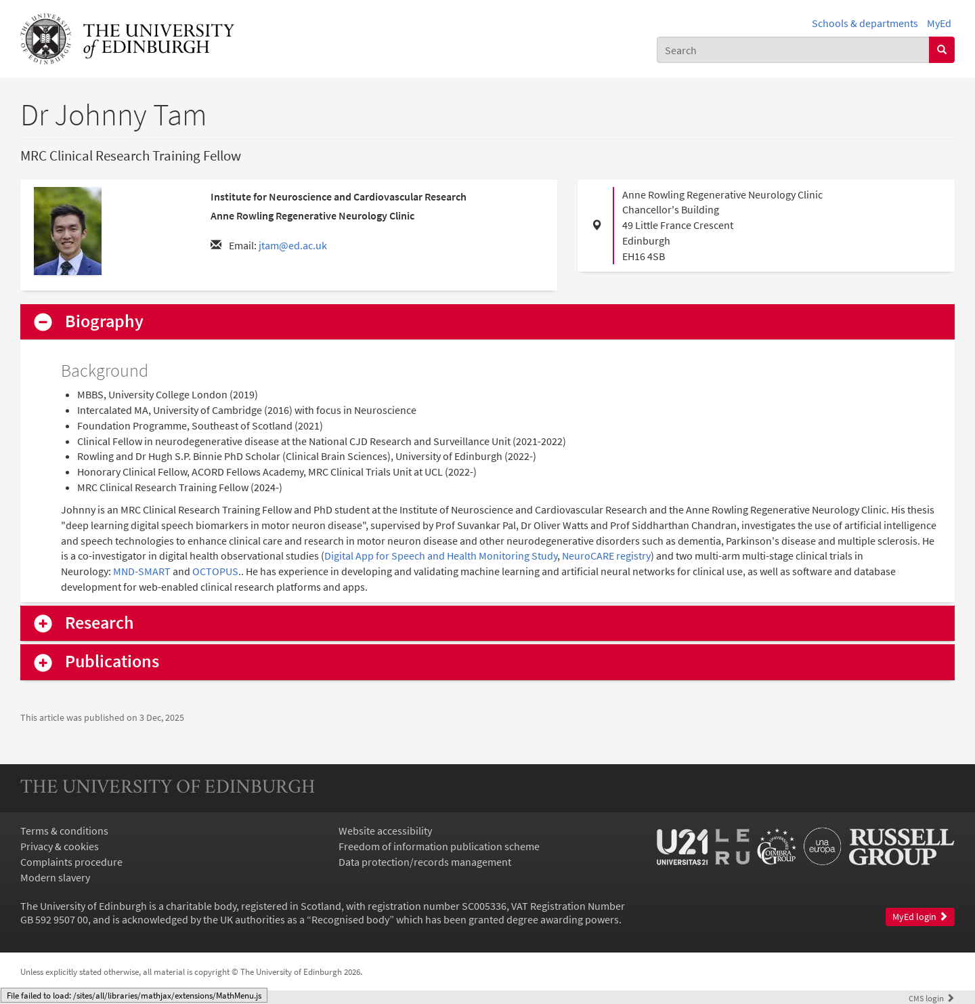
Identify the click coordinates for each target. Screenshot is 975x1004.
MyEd (939, 23)
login (932, 997)
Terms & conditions (64, 830)
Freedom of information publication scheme (439, 846)
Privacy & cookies (59, 846)
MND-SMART (142, 571)
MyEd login (920, 917)
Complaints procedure (71, 862)
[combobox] (793, 50)
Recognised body (350, 919)
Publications (112, 661)
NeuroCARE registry (606, 555)
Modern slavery (55, 877)
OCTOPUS (215, 571)
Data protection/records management (425, 862)
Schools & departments (865, 23)
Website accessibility (385, 830)
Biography (104, 321)
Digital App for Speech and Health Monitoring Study (440, 555)
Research (99, 622)
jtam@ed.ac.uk (293, 245)
